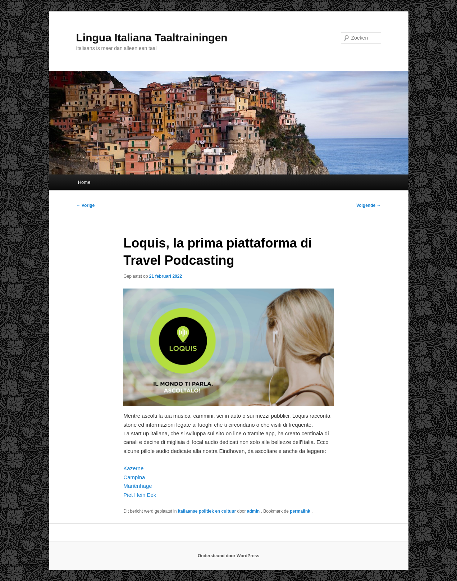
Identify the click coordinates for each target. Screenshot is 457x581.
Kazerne (133, 468)
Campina (134, 477)
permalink (300, 511)
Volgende (368, 205)
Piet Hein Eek (139, 495)
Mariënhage (137, 486)
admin (254, 511)
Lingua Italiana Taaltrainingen (152, 38)
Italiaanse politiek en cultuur (207, 511)
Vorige (85, 205)
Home (84, 182)
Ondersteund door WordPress (228, 555)
